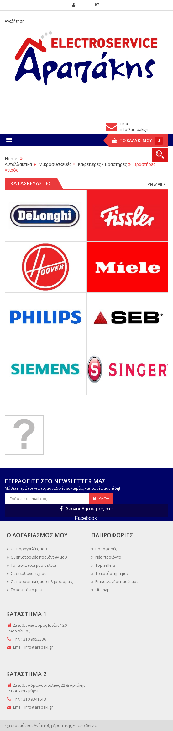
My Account (74, 5)
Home (11, 158)
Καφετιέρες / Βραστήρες (102, 164)
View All (155, 184)
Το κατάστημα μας (111, 573)
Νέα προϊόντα (107, 557)
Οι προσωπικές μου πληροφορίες (41, 581)
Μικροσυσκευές (55, 164)
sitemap (102, 589)
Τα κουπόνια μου (26, 589)
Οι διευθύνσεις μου (28, 573)
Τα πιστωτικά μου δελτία (33, 565)
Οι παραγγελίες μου (28, 549)
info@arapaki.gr (134, 129)
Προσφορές (105, 549)
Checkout (98, 5)
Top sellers (104, 565)
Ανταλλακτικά (18, 164)
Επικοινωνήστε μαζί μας (116, 581)
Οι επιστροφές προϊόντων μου (38, 557)
